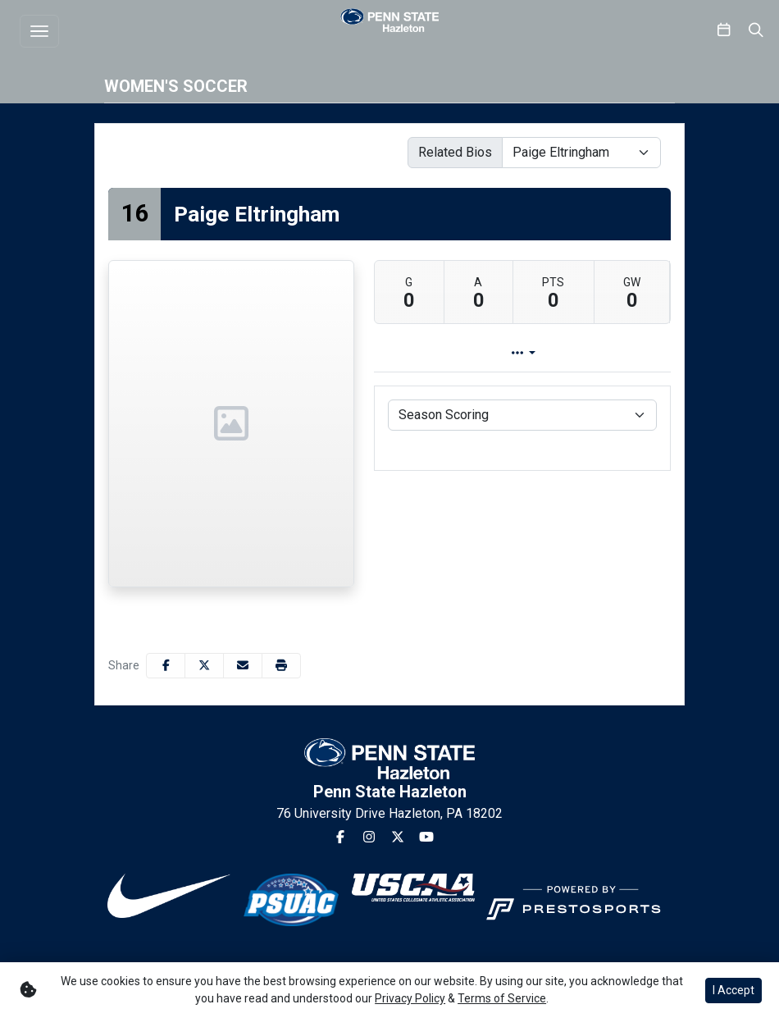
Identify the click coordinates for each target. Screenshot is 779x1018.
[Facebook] (340, 837)
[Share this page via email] (242, 665)
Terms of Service (502, 998)
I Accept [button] (733, 990)
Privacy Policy (410, 998)
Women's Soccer (176, 86)
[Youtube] (426, 837)
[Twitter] (398, 837)
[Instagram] (369, 837)
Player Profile (489, 353)
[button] (281, 665)
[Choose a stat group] (522, 415)
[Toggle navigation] (39, 31)
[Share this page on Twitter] (204, 665)
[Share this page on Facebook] (165, 665)
